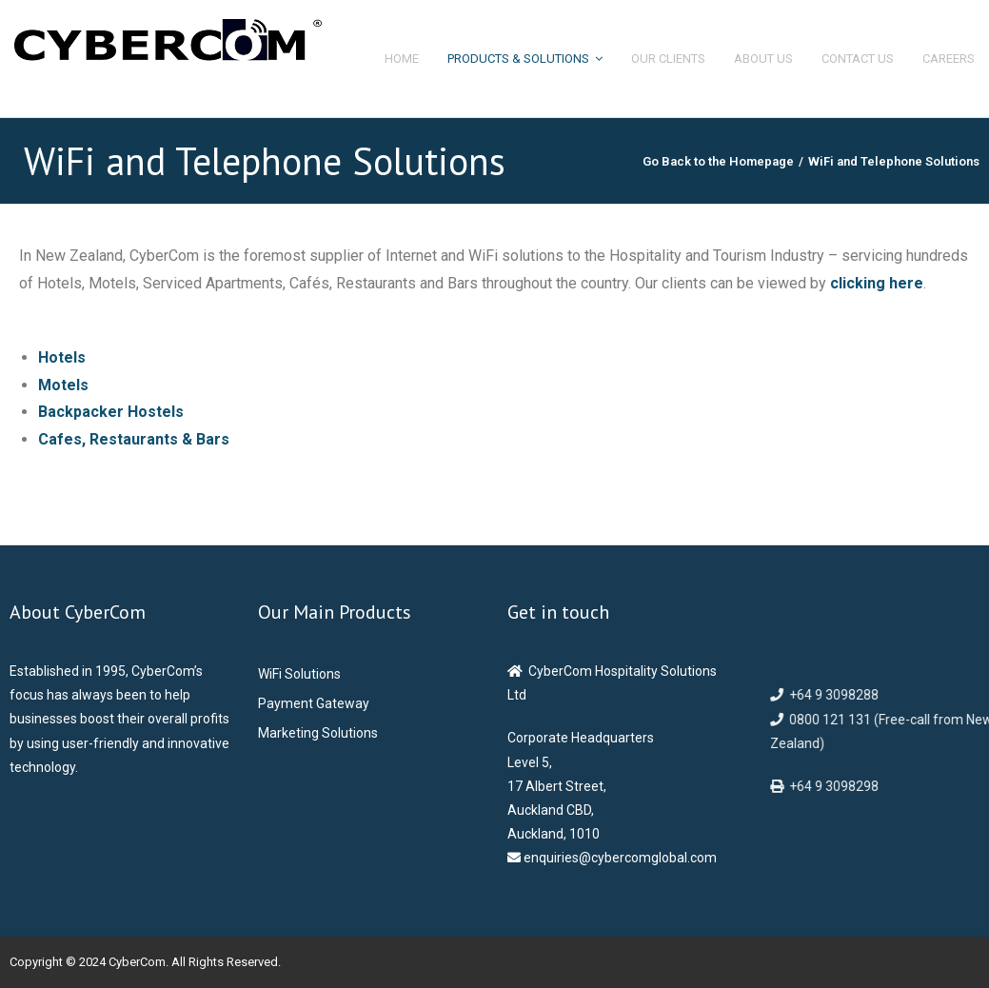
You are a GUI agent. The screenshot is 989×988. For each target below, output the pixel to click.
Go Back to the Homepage (718, 161)
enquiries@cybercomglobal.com (619, 857)
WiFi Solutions (299, 674)
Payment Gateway (313, 703)
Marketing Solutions (318, 733)
